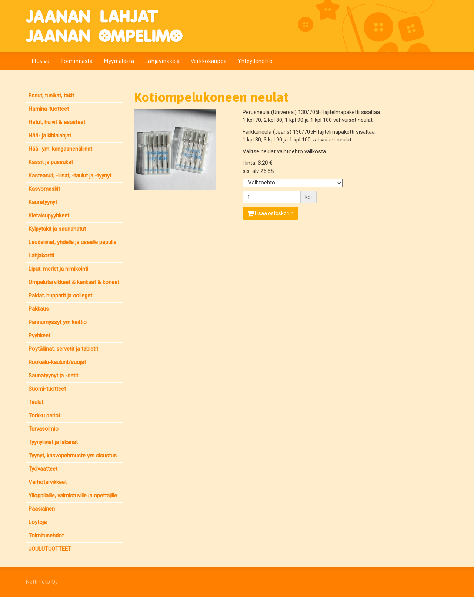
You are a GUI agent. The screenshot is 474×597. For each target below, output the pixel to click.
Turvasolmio (44, 429)
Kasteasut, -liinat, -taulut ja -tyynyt (70, 175)
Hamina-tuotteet (49, 109)
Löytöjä (38, 522)
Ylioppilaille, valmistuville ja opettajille (73, 495)
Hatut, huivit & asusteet (57, 122)
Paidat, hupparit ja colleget (60, 295)
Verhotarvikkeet (48, 482)
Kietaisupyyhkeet (49, 215)
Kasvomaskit (44, 189)
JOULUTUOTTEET (50, 549)
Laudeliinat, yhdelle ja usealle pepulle (72, 242)
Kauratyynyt (43, 202)
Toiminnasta (76, 61)
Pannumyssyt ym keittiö (58, 322)
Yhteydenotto (255, 61)
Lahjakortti (41, 255)
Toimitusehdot (46, 535)
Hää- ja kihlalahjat (50, 135)
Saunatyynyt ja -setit (53, 375)
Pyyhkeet (39, 335)
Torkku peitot (44, 415)
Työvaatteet (43, 469)
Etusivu (40, 61)
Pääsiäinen (42, 509)
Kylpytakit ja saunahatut (57, 229)
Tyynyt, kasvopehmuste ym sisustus (73, 455)
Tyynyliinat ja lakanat (53, 442)
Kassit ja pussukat (51, 162)
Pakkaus (39, 309)
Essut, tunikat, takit (51, 95)
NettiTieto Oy (42, 581)
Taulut (36, 402)
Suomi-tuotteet (47, 389)
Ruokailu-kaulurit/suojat (57, 362)
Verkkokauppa (209, 61)
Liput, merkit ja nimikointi (58, 269)
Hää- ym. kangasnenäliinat (60, 149)
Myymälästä (119, 61)
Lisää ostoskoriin (270, 213)
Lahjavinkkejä (162, 61)
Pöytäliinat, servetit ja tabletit (63, 349)
